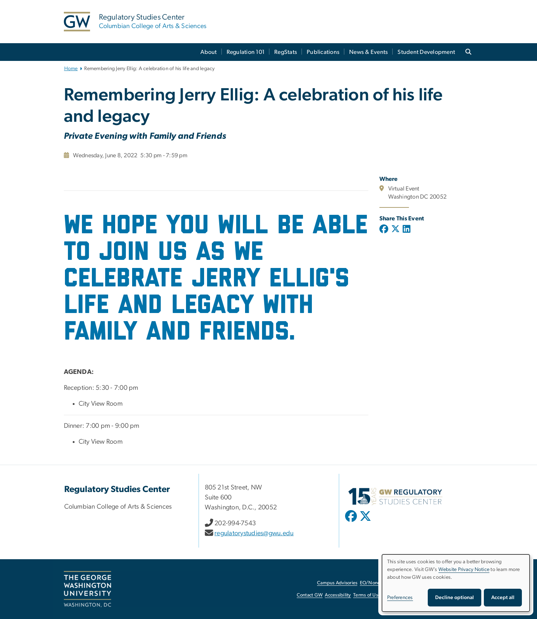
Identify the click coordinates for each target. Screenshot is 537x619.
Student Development (426, 52)
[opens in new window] (351, 522)
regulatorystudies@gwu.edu (253, 533)
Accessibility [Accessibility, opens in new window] (338, 595)
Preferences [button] (400, 597)
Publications (323, 52)
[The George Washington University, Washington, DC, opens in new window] (87, 589)
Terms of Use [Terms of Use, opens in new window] (367, 595)
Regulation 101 (246, 52)
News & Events (368, 52)
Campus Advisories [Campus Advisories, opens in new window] (337, 583)
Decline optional (454, 597)
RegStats (285, 52)
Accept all (502, 597)
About (208, 52)
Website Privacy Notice (464, 569)
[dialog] (456, 583)
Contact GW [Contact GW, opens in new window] (310, 595)
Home (71, 68)
